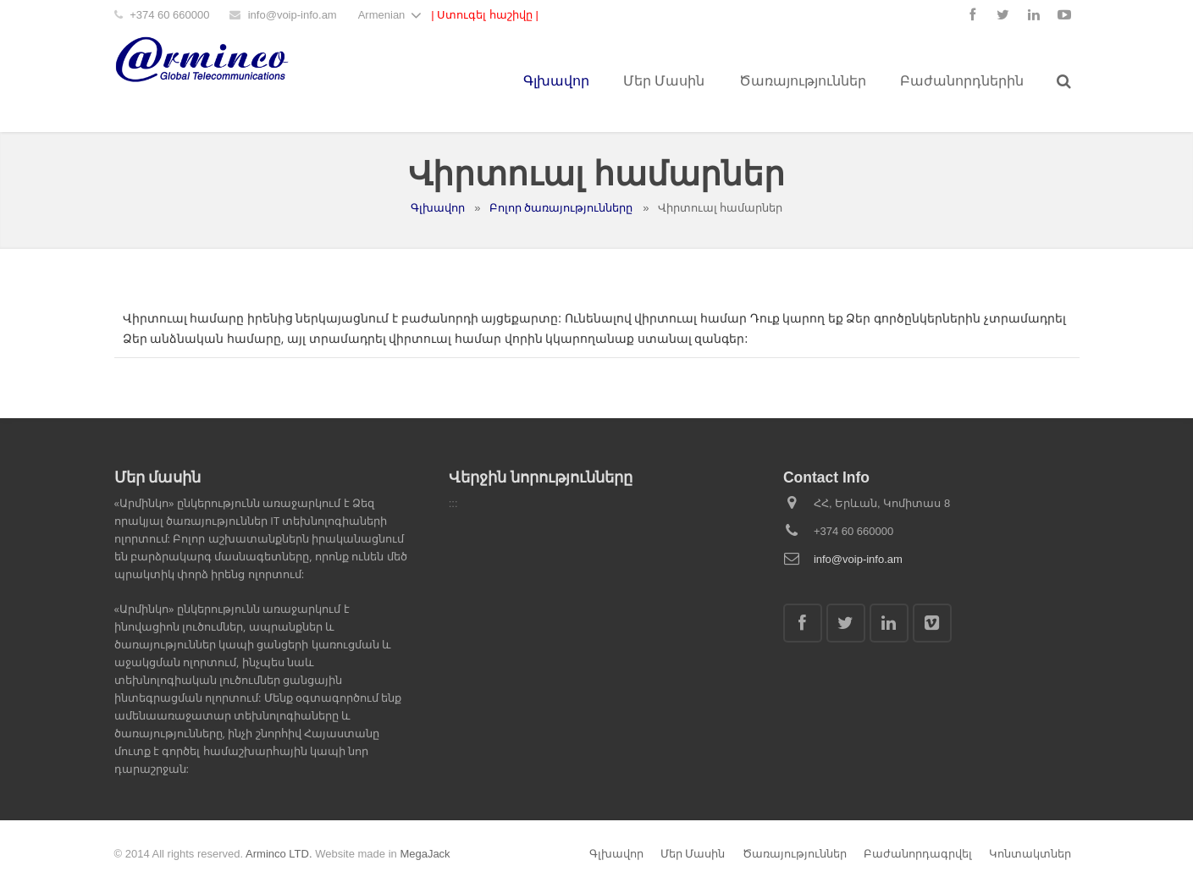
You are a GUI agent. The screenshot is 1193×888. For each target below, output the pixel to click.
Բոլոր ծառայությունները (561, 207)
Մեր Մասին (693, 853)
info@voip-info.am (292, 14)
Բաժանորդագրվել (918, 853)
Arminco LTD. (279, 853)
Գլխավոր (438, 207)
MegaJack (425, 853)
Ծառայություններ (795, 853)
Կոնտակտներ (1030, 853)
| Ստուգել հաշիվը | (485, 14)
